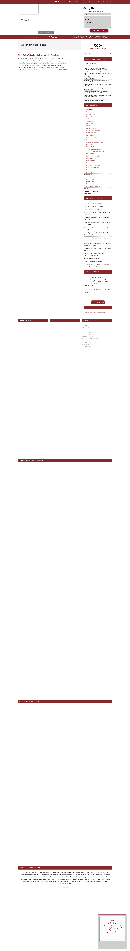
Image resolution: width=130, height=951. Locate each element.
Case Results (80, 1)
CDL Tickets (89, 123)
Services (79, 882)
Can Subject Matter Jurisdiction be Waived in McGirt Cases (95, 77)
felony (56, 878)
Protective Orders (66, 882)
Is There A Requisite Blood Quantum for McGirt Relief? (97, 81)
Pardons (88, 127)
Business (48, 873)
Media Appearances (26, 880)
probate (32, 882)
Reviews (90, 1)
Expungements (90, 125)
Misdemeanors (90, 116)
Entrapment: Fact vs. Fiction (92, 259)
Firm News (69, 1)
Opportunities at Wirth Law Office (95, 313)
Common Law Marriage (93, 167)
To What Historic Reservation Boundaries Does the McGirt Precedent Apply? (97, 101)
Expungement (27, 878)
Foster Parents (90, 172)
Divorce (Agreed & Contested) (94, 144)
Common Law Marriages (50, 875)
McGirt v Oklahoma (90, 63)
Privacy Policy (65, 888)
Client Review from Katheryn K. (93, 263)
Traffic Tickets (90, 121)
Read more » (63, 69)
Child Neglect (90, 155)
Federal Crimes (90, 137)
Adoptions (25, 873)
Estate (108, 875)
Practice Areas (91, 107)
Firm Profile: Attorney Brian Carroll (94, 205)
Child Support (90, 148)
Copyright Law (90, 183)
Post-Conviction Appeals (93, 132)
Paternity (92, 880)
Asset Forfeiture (91, 130)
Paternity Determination (93, 158)
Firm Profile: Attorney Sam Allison (93, 208)
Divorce (97, 875)
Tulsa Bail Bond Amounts (91, 193)
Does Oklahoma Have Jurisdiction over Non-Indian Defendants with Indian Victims (97, 93)
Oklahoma (69, 880)
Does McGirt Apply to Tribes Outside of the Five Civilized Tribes (97, 97)
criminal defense (81, 875)
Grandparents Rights (92, 160)
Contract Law (90, 181)
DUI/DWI (102, 875)
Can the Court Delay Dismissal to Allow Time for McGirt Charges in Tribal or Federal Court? (97, 73)
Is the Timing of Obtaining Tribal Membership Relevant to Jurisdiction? (96, 69)
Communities (63, 875)
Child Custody (90, 146)
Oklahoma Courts (78, 880)
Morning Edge (61, 880)
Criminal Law (90, 875)
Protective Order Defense (93, 169)
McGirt (106, 878)
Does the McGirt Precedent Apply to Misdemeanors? (96, 89)
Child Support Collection (96, 151)
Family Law (87, 141)
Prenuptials (89, 165)
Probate (86, 190)
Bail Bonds (42, 873)
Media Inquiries (88, 195)
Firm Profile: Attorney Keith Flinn (93, 211)
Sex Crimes (86, 882)
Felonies (88, 114)
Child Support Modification (96, 153)
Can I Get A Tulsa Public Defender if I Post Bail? (40, 55)
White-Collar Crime (91, 134)
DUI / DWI (89, 118)
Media (98, 1)
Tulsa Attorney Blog (93, 200)
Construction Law (91, 179)
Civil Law (40, 875)
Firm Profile (58, 1)
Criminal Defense (89, 111)
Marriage (100, 878)
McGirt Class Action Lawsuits (94, 66)
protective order (39, 882)
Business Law (88, 176)
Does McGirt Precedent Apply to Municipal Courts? (94, 85)
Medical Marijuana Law (93, 188)
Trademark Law (90, 186)
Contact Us (107, 1)
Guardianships (90, 162)
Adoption (89, 174)
